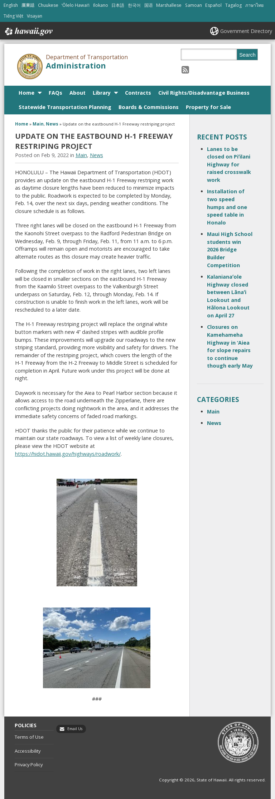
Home (26, 92)
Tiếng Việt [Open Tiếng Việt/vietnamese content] (13, 16)
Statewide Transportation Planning (65, 107)
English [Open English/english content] (11, 5)
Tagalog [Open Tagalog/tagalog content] (233, 5)
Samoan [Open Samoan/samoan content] (193, 5)
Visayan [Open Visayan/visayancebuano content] (34, 16)
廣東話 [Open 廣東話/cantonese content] (27, 5)
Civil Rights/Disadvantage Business (204, 92)
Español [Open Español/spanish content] (213, 5)
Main (38, 124)
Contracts (138, 92)
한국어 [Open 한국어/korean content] (134, 5)
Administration (76, 65)
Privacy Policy (29, 764)
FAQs (55, 92)
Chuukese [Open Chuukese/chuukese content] (48, 5)
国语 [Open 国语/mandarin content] (148, 5)
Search (247, 55)
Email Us (74, 728)
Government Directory (246, 31)
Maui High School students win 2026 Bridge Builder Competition (229, 249)
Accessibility (27, 751)
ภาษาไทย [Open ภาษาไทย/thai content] (254, 5)
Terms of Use (29, 737)
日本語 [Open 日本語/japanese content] (117, 5)
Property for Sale (208, 107)
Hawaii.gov (28, 31)
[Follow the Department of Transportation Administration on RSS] (185, 69)
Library (102, 92)
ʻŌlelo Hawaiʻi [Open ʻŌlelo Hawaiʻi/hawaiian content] (76, 5)
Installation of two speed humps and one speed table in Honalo (227, 207)
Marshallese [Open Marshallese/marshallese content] (169, 5)
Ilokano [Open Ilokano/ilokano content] (100, 5)
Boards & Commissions (149, 107)
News (52, 124)
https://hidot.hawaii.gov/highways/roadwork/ (68, 453)
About (77, 92)
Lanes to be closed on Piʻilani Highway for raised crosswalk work (229, 164)
